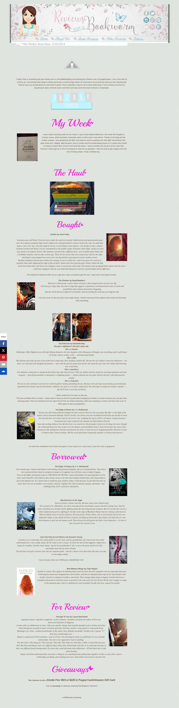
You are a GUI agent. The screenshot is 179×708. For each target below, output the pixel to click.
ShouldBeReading (64, 79)
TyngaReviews (105, 79)
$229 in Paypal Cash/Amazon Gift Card (92, 680)
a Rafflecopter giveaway (71, 697)
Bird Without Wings (75, 569)
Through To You (62, 617)
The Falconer (64, 344)
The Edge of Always (63, 466)
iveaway (56, 686)
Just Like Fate (46, 537)
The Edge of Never (63, 410)
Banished (65, 500)
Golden (53, 234)
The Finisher (63, 280)
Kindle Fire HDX (56, 680)
